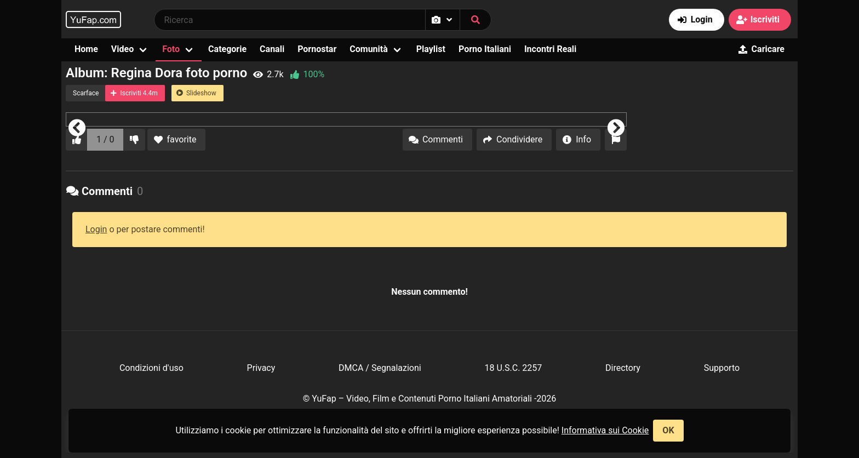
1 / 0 (105, 139)
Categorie (227, 49)
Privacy (261, 368)
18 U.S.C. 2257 (513, 368)
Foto (171, 49)
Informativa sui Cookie (605, 430)
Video (122, 49)
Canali (272, 49)
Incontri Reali (550, 49)
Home (86, 49)
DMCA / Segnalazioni (380, 368)
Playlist (430, 49)
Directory (622, 368)
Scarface (86, 93)
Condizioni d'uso (151, 368)
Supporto (722, 368)
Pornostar (316, 49)
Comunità (369, 49)
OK (668, 430)
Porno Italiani (485, 49)
